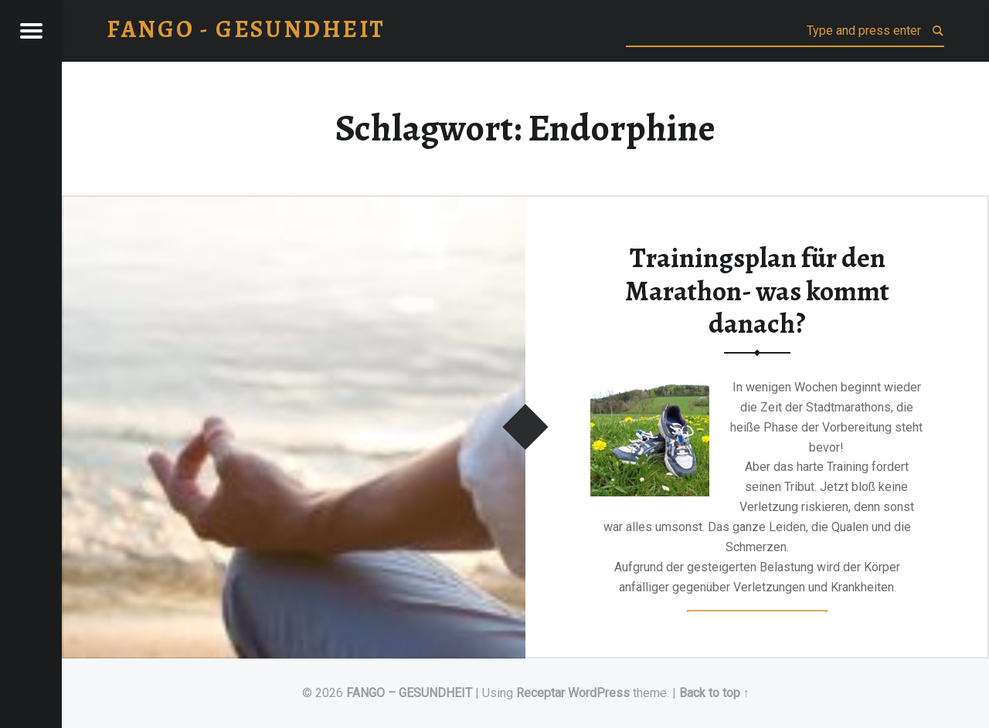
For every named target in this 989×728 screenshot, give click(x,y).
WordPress (599, 693)
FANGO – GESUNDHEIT (409, 693)
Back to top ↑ (714, 693)
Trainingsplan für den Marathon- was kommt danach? (757, 290)
